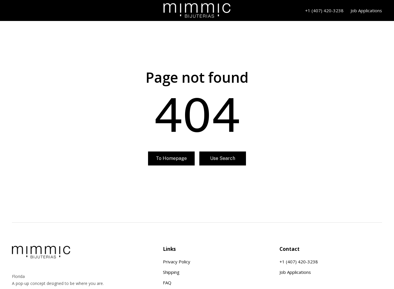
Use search (222, 158)
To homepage (171, 158)
